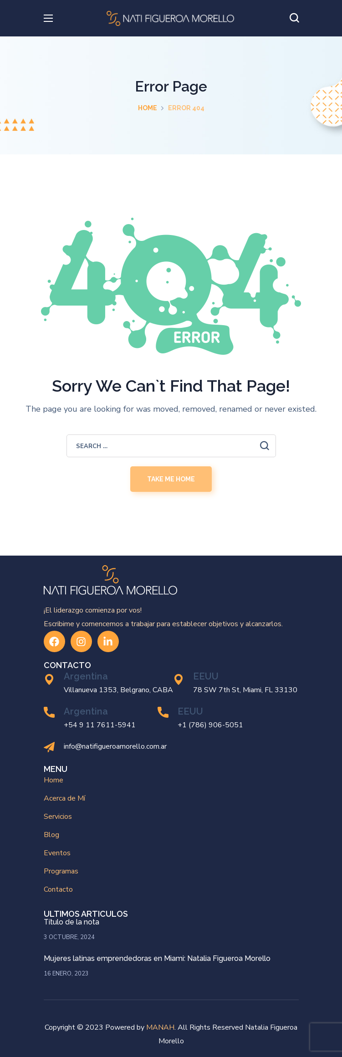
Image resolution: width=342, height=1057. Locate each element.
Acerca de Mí (64, 798)
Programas (61, 871)
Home (147, 108)
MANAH (160, 1027)
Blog (51, 835)
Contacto (58, 889)
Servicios (58, 817)
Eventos (57, 853)
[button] (294, 18)
